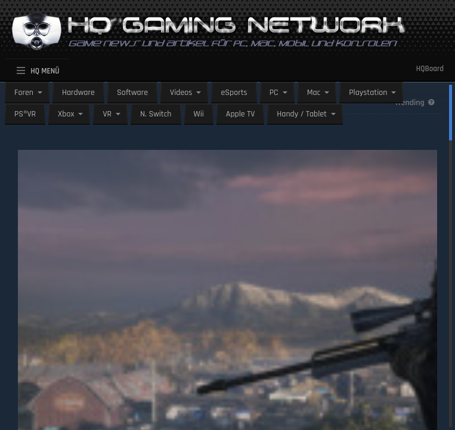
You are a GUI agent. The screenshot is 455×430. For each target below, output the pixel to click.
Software (132, 92)
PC (274, 92)
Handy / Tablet (302, 114)
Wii (199, 114)
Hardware (78, 92)
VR (107, 114)
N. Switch (156, 114)
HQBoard (430, 68)
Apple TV (240, 114)
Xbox (66, 114)
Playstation (368, 92)
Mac (314, 92)
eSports (234, 92)
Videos (181, 92)
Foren (23, 92)
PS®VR (25, 114)
